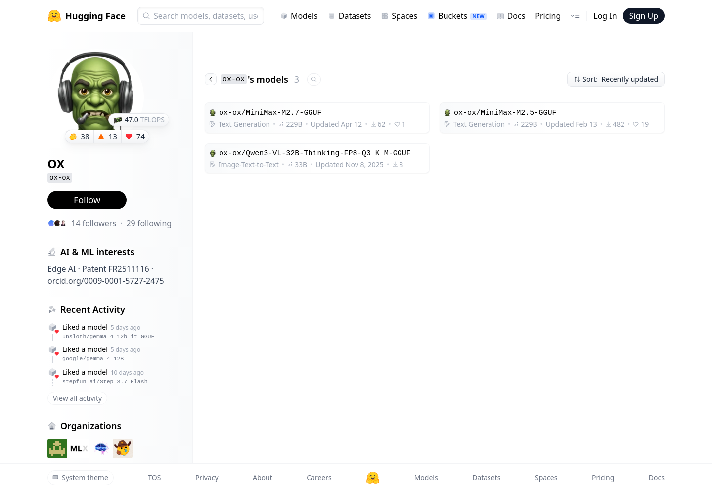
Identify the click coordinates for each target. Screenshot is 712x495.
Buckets (456, 15)
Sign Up (643, 15)
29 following (149, 223)
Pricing (548, 15)
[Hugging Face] (373, 478)
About (262, 477)
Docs (511, 15)
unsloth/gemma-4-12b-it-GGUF (108, 336)
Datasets (349, 15)
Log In (605, 15)
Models (299, 15)
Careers (319, 477)
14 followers (93, 223)
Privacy (207, 477)
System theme (80, 477)
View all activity (77, 398)
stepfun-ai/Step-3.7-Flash (105, 381)
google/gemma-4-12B (93, 358)
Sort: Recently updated (616, 79)
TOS (154, 477)
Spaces (399, 15)
